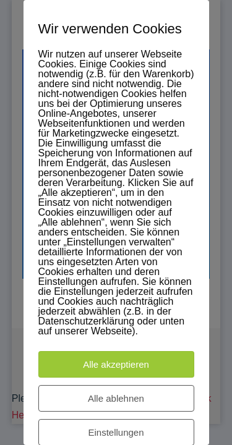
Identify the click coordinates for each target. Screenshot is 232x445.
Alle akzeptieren (116, 364)
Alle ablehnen (116, 398)
